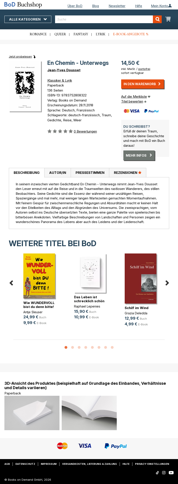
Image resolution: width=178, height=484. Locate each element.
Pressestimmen (90, 173)
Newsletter (117, 6)
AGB (7, 463)
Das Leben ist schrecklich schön (89, 299)
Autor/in (57, 173)
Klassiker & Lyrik (59, 80)
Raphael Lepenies (87, 306)
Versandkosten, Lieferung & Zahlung (89, 463)
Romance (38, 34)
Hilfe (138, 6)
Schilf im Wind (136, 308)
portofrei (144, 69)
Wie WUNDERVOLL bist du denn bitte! (39, 305)
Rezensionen (127, 172)
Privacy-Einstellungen (152, 463)
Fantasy (81, 34)
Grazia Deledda (136, 313)
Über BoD (74, 6)
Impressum (49, 463)
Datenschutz (25, 463)
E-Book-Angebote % (130, 34)
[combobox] (108, 19)
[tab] (26, 173)
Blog (95, 6)
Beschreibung (27, 173)
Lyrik (100, 34)
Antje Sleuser (33, 312)
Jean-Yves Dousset (63, 70)
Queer (60, 34)
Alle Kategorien (28, 19)
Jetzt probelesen (20, 56)
